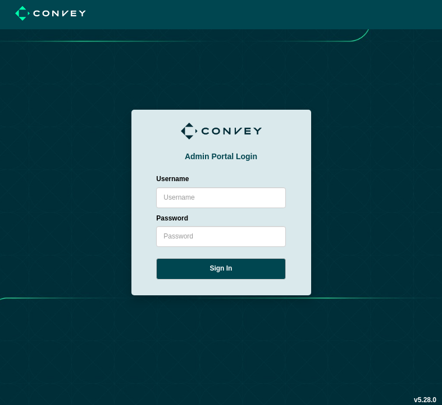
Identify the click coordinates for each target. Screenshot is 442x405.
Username (172, 179)
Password (172, 218)
